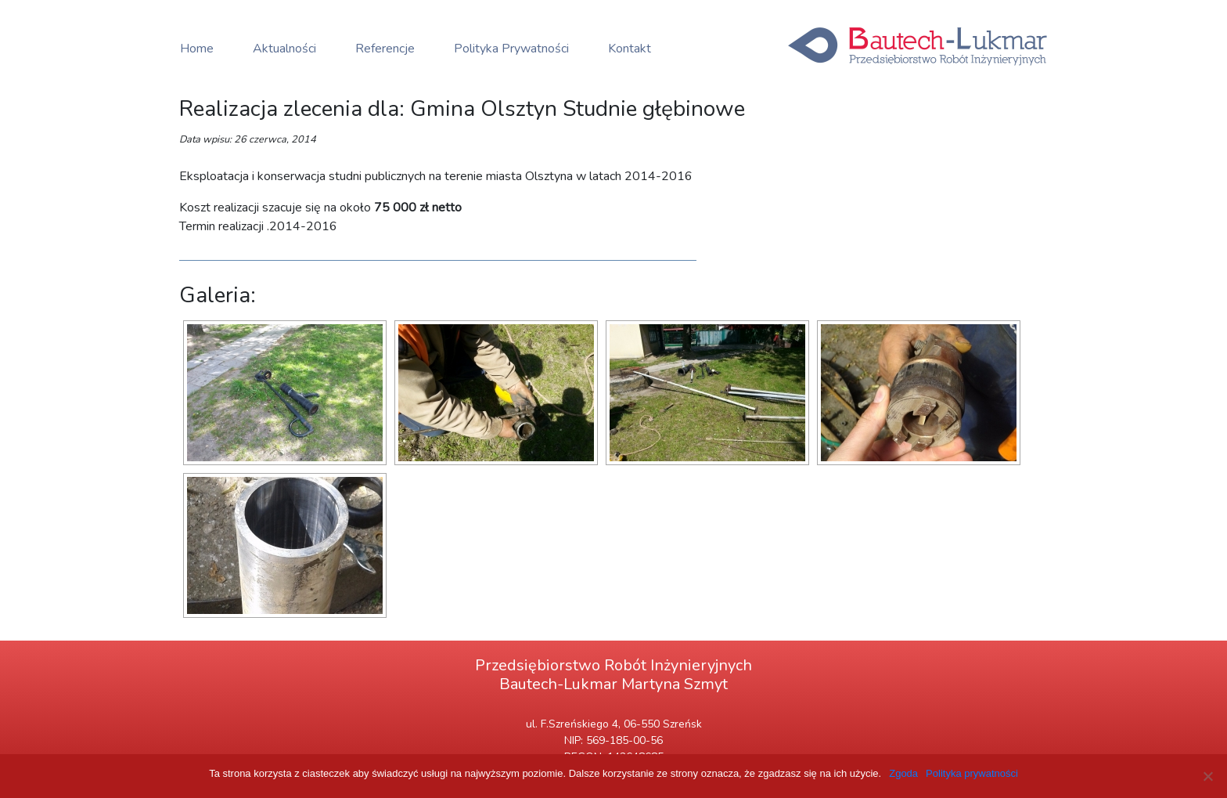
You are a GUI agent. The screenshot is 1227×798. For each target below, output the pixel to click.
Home (197, 48)
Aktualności (284, 48)
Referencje (385, 48)
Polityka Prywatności (511, 48)
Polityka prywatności (972, 773)
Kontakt (629, 48)
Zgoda (903, 773)
